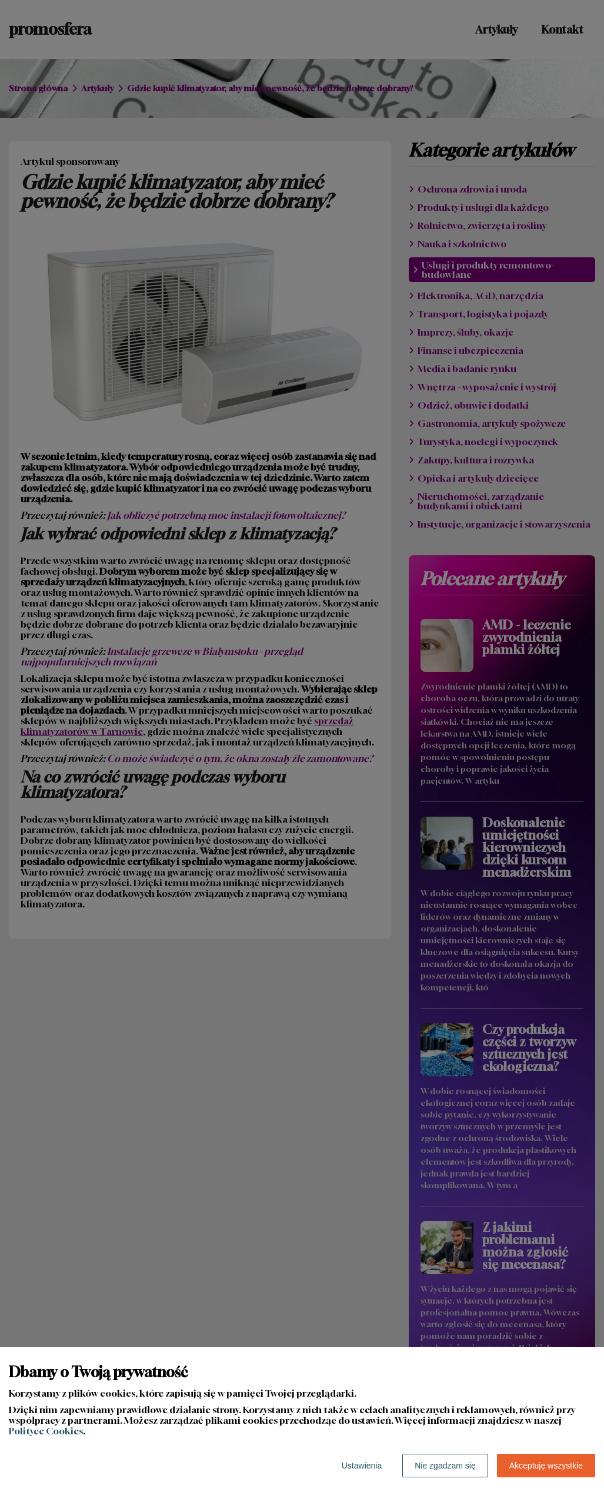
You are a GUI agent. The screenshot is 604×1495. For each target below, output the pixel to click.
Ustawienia (362, 1465)
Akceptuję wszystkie (546, 1465)
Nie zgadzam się (445, 1465)
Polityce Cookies (46, 1431)
